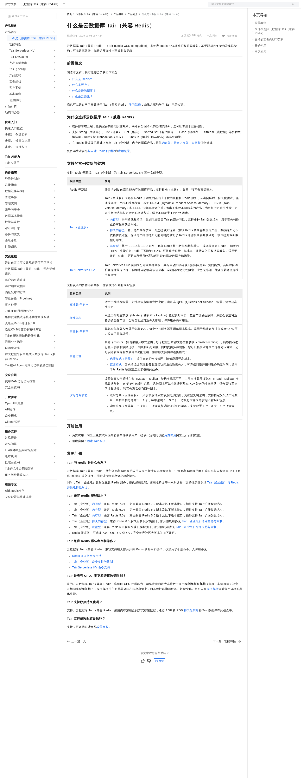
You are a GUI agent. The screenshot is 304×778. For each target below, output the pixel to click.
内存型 (166, 156)
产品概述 (119, 27)
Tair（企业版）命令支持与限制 (202, 534)
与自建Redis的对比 (101, 164)
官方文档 (11, 17)
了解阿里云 (136, 6)
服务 (122, 6)
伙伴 (112, 6)
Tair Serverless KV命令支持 (91, 580)
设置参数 (103, 640)
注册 (276, 6)
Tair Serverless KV (82, 283)
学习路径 (135, 117)
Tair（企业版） (79, 240)
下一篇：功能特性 (227, 654)
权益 (79, 6)
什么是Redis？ (82, 92)
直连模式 (116, 377)
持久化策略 (191, 623)
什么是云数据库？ (84, 103)
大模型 (42, 6)
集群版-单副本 (79, 344)
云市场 (100, 6)
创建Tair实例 (96, 454)
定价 (89, 6)
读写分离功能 (78, 408)
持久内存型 (181, 156)
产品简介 (133, 27)
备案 (257, 6)
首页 (69, 27)
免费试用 (170, 448)
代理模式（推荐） (122, 372)
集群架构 (76, 369)
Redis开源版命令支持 (87, 569)
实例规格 (213, 602)
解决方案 (66, 6)
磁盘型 (196, 156)
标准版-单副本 (79, 317)
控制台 (267, 6)
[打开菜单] (6, 6)
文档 (248, 6)
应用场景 (124, 164)
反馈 (159, 674)
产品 (54, 6)
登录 (292, 6)
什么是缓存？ (81, 98)
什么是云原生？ (82, 109)
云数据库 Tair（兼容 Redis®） (40, 17)
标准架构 (76, 331)
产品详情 (212, 48)
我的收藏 (232, 49)
